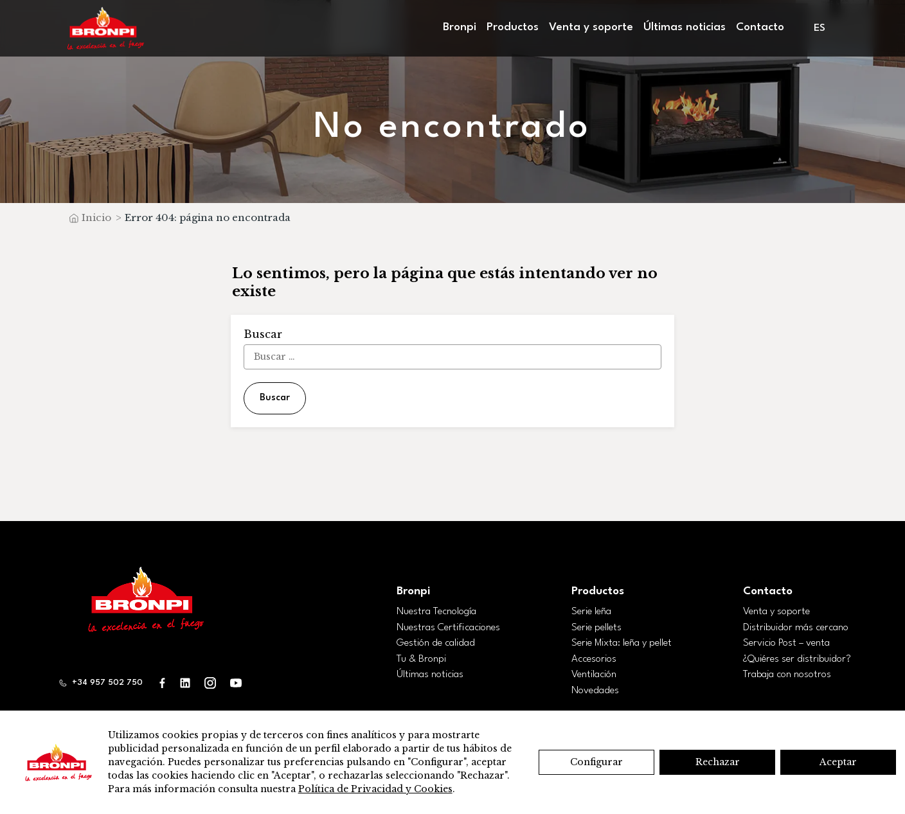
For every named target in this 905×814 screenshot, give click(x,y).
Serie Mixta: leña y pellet (621, 643)
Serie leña (591, 611)
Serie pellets (596, 628)
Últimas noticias (684, 27)
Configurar (596, 762)
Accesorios (593, 659)
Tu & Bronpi (421, 659)
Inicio (96, 217)
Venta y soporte (591, 27)
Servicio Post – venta (786, 643)
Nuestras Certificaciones (448, 628)
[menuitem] (820, 29)
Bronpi (459, 27)
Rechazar (717, 762)
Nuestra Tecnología (436, 611)
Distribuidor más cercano (795, 628)
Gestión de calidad (436, 643)
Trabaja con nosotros (787, 674)
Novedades (595, 691)
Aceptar (838, 762)
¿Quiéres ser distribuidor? (797, 659)
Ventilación (593, 674)
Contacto (760, 27)
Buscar (275, 398)
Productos (513, 27)
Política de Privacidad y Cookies (375, 789)
